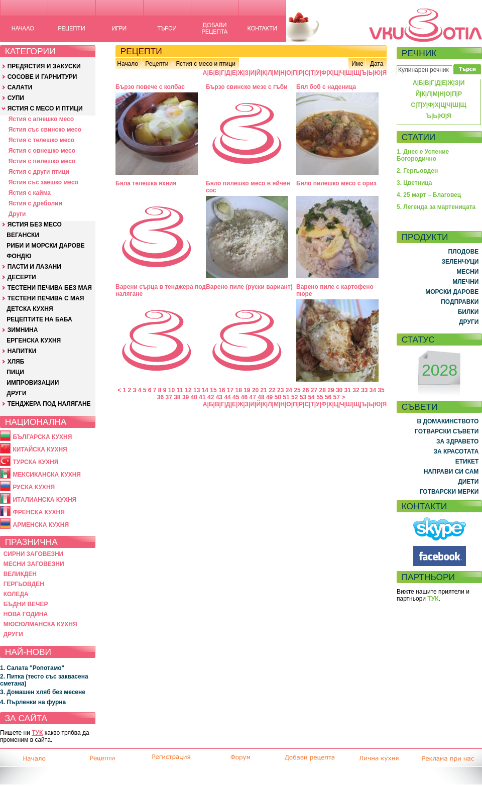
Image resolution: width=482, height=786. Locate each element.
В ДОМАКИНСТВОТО (447, 421)
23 (280, 390)
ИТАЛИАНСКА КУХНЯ (44, 499)
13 (196, 390)
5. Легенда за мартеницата (436, 206)
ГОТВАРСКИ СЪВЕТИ (446, 431)
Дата (377, 63)
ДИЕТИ (468, 481)
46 (244, 397)
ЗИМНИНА (23, 329)
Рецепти (156, 63)
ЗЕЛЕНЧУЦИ (459, 261)
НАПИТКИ (22, 351)
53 (303, 397)
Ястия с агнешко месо (41, 119)
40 (194, 397)
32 (355, 390)
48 (261, 397)
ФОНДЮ (19, 256)
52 (294, 397)
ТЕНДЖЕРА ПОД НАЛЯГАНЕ (49, 403)
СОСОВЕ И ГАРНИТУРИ (42, 76)
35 (381, 390)
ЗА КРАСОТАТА (456, 451)
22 (272, 390)
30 (339, 390)
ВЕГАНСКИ (23, 235)
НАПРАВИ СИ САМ (451, 471)
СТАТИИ (419, 137)
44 (227, 397)
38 (177, 397)
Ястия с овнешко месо (42, 150)
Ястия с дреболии (35, 203)
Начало (127, 63)
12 (188, 390)
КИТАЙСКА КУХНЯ (40, 449)
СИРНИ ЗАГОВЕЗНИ (34, 553)
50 (278, 397)
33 (364, 390)
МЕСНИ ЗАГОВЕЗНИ (34, 564)
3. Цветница (414, 182)
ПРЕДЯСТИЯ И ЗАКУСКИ (44, 66)
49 (269, 397)
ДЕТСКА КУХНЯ (30, 308)
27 (314, 390)
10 (171, 390)
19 (247, 390)
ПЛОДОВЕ (463, 251)
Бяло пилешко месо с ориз (336, 183)
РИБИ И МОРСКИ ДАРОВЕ (45, 245)
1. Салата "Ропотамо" (32, 667)
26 (305, 390)
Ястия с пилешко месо (42, 161)
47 (253, 397)
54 (311, 397)
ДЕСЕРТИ (22, 277)
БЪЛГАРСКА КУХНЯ (42, 436)
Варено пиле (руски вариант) (249, 286)
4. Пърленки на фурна (33, 702)
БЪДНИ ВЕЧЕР (26, 604)
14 (205, 390)
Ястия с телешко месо (42, 140)
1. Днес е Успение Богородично (423, 155)
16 (221, 390)
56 (328, 397)
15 (213, 390)
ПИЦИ (15, 372)
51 (286, 397)
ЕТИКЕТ (467, 461)
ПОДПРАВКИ (459, 301)
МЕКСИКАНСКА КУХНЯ (47, 474)
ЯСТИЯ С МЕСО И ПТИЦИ (45, 108)
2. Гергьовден (417, 170)
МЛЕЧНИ (465, 281)
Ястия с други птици (39, 171)
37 (168, 397)
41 (202, 397)
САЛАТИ (20, 87)
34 (373, 390)
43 (219, 397)
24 (289, 390)
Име (357, 63)
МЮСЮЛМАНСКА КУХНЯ (40, 624)
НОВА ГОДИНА (26, 614)
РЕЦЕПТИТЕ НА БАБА (39, 319)
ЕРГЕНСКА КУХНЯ (34, 340)
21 (264, 390)
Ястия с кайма (30, 192)
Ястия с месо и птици (205, 63)
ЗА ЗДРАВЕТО (457, 441)
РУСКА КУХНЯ (34, 487)
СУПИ (16, 97)
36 (160, 397)
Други (17, 213)
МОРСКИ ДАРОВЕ (451, 291)
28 (322, 390)
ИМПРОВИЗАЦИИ (33, 382)
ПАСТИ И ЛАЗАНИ (34, 266)
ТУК (37, 732)
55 (319, 397)
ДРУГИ (16, 393)
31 (347, 390)
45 (235, 397)
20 (255, 390)
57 (336, 397)
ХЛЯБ (16, 361)
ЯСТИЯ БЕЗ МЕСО (35, 224)
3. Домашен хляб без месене (42, 692)
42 (210, 397)
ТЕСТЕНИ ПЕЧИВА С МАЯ (46, 298)
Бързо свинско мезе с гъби (247, 86)
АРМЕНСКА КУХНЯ (41, 524)
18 (238, 390)
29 (330, 390)
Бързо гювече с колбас (150, 86)
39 (185, 397)
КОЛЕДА (16, 594)
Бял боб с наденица (326, 86)
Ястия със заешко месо (43, 182)
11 (180, 390)
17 (230, 390)
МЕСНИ (467, 271)
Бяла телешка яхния (145, 183)
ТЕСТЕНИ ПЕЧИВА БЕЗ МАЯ (50, 287)
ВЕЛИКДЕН (20, 574)
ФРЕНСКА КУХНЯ (38, 512)
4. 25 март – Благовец (429, 194)
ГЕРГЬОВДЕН (24, 584)
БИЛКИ (468, 311)
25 (297, 390)
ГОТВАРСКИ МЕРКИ (449, 491)
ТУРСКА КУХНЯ (35, 462)
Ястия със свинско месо (45, 129)
